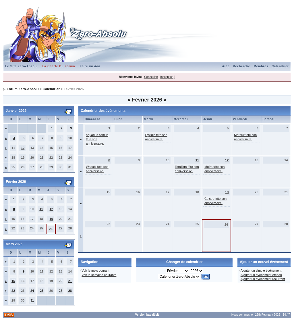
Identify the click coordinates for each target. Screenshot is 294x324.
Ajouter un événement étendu (261, 275)
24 (32, 290)
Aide (226, 66)
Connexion (151, 76)
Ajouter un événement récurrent (263, 279)
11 (41, 209)
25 (41, 290)
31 (32, 300)
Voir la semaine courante (99, 275)
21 (70, 281)
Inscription (166, 76)
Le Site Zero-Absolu (21, 66)
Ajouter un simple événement (261, 270)
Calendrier (280, 66)
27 (60, 290)
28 (70, 290)
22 (13, 290)
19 (51, 219)
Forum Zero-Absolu (23, 89)
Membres (261, 66)
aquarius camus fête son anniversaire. (97, 139)
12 (22, 147)
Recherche (241, 66)
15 (13, 281)
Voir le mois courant (95, 270)
